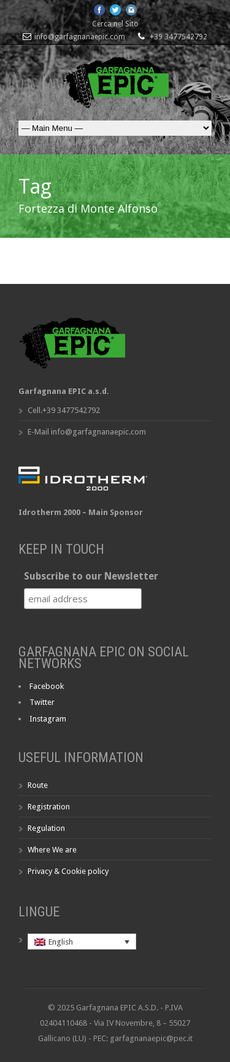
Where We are (52, 849)
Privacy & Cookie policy (68, 871)
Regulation (46, 828)
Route (38, 785)
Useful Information (81, 757)
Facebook (46, 686)
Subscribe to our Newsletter (91, 576)
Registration (49, 806)
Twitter (42, 702)
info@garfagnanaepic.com (79, 37)
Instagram (47, 718)
